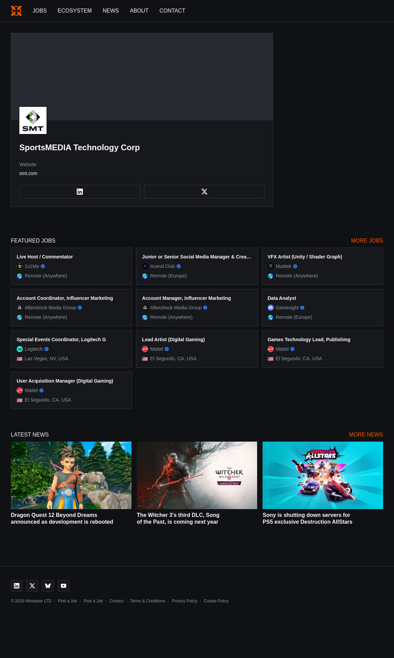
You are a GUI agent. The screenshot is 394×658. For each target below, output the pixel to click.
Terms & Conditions (147, 601)
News (111, 11)
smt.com (28, 173)
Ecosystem (75, 11)
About (139, 11)
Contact (172, 11)
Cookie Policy (216, 601)
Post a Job (93, 601)
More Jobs (367, 241)
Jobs (40, 11)
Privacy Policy (184, 601)
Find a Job (67, 601)
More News (366, 435)
